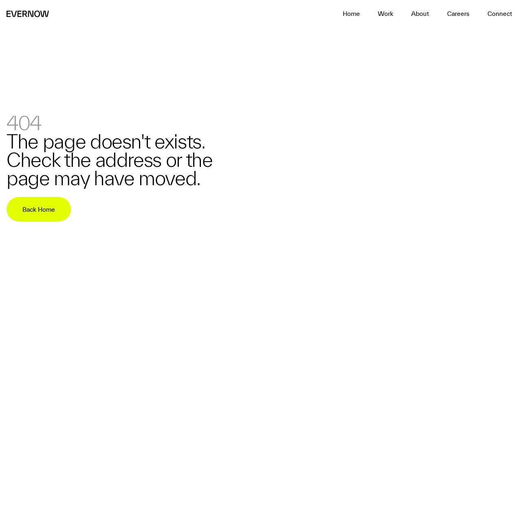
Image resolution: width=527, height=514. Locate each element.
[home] (351, 14)
